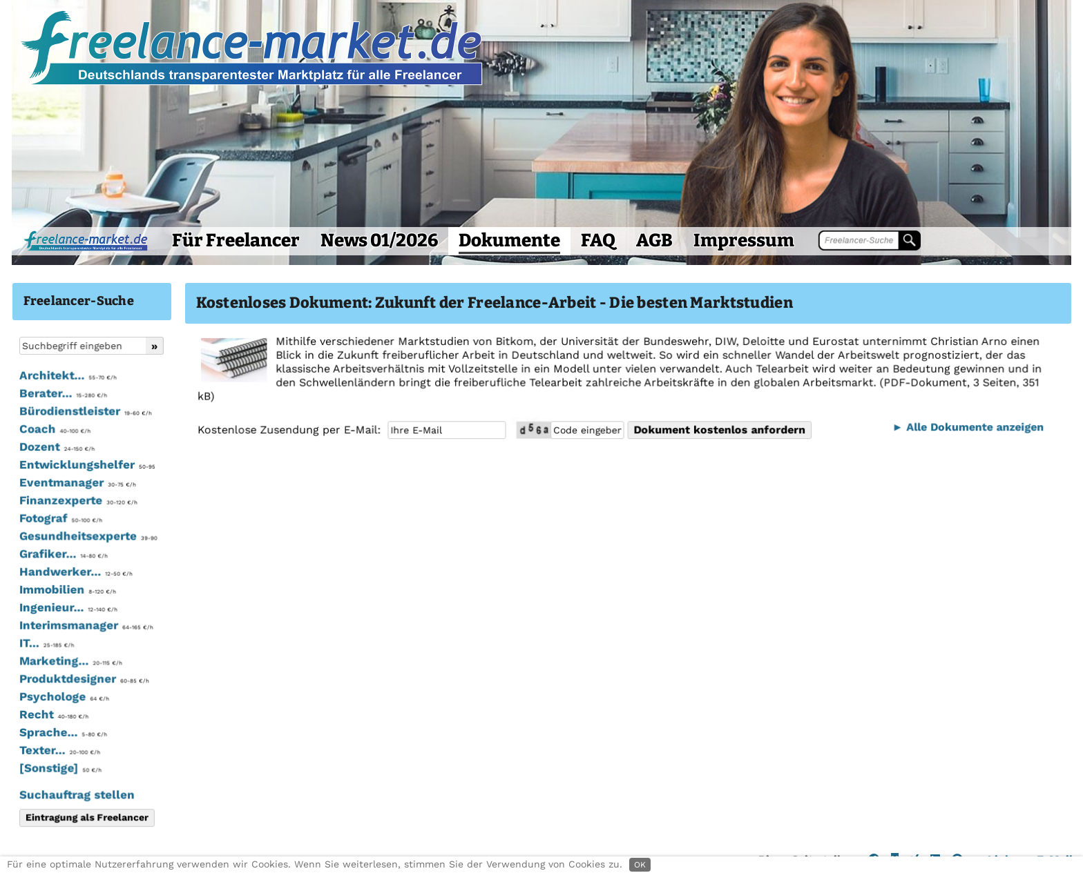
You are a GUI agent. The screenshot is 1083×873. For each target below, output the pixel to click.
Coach (54, 430)
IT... (46, 643)
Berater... (62, 394)
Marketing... (70, 661)
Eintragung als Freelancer (86, 817)
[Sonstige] (60, 768)
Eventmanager (77, 483)
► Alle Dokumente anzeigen (966, 426)
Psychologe (63, 697)
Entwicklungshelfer (86, 465)
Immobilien (67, 590)
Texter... (59, 750)
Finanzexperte (78, 501)
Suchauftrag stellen (76, 794)
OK (640, 865)
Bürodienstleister (85, 412)
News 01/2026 (379, 240)
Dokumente (509, 240)
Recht (53, 714)
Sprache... (62, 732)
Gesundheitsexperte (87, 536)
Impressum (743, 240)
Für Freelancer (236, 240)
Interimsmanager (85, 625)
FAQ (598, 240)
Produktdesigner (83, 679)
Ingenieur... (68, 608)
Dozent (56, 447)
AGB (654, 240)
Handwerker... (75, 572)
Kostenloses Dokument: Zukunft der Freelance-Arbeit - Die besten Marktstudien (494, 302)
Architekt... (67, 376)
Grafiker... (63, 554)
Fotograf (60, 519)
